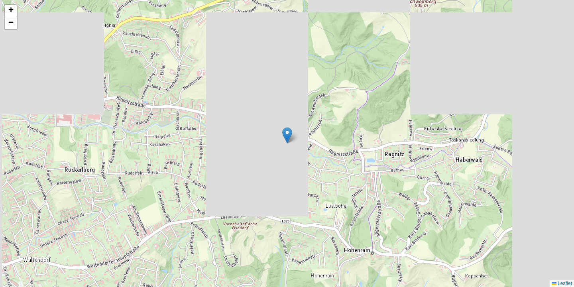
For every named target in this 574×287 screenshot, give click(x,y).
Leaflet (562, 283)
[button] (287, 135)
